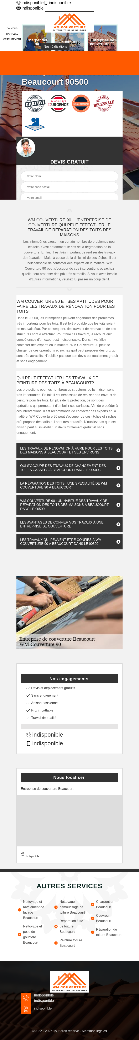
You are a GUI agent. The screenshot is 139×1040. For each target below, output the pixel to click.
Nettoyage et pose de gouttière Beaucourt (29, 934)
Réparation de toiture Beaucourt (106, 932)
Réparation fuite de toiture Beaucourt (68, 926)
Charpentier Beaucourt (102, 904)
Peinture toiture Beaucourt (68, 942)
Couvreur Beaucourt (101, 918)
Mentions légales (94, 1031)
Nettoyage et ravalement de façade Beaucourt (30, 910)
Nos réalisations (55, 46)
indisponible (28, 2)
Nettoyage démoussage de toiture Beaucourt (69, 907)
